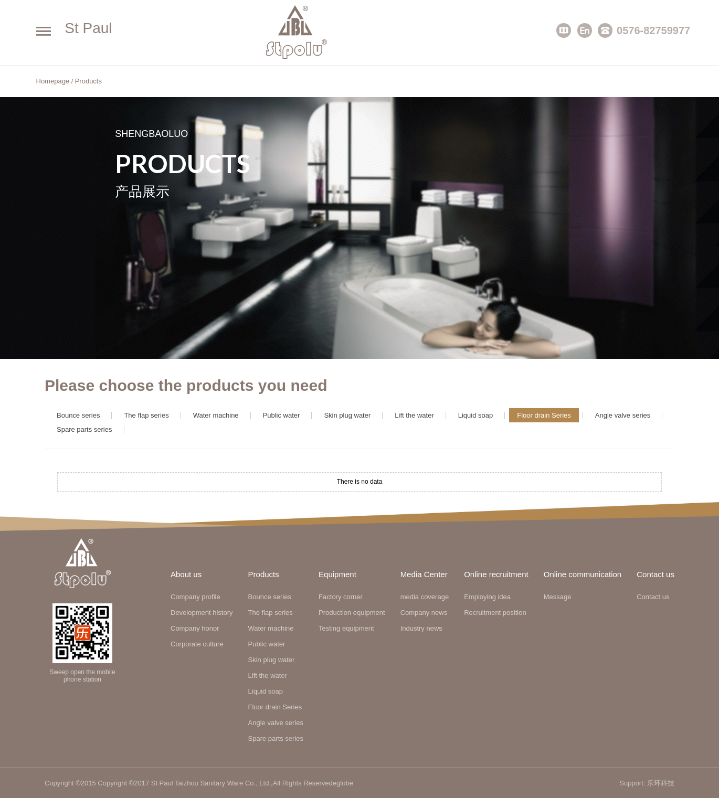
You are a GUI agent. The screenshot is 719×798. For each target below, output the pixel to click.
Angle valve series (623, 415)
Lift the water (414, 415)
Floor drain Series (544, 415)
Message (558, 597)
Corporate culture (197, 644)
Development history (202, 612)
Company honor (195, 628)
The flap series (146, 415)
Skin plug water (347, 415)
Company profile (195, 597)
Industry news (421, 628)
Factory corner (341, 597)
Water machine (216, 415)
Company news (424, 612)
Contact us (653, 597)
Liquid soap (475, 415)
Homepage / (54, 81)
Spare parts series (84, 429)
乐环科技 (660, 783)
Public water (281, 415)
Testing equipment (346, 628)
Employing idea (487, 597)
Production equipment (352, 612)
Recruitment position (495, 612)
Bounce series (78, 415)
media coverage (424, 597)
